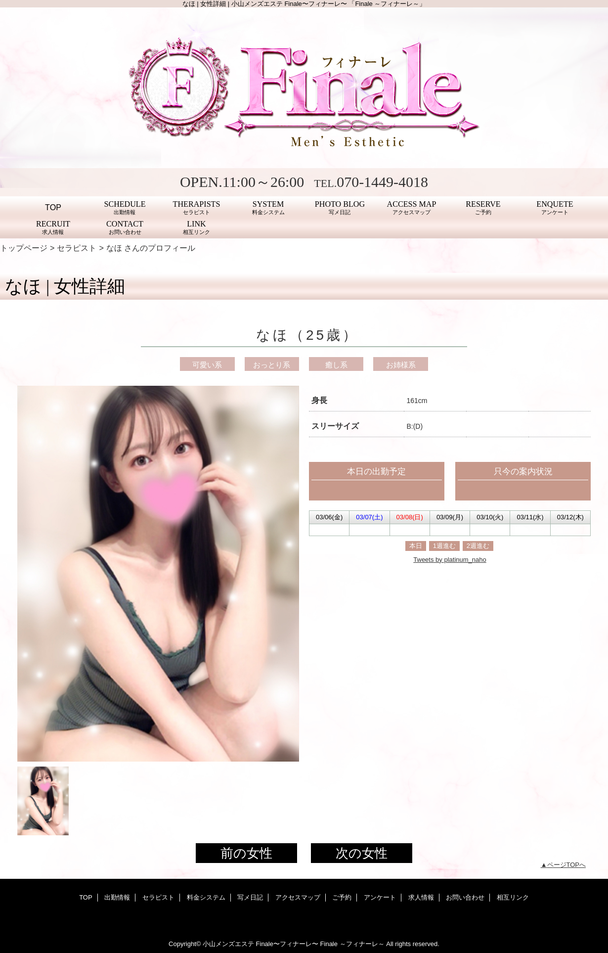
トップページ (23, 247)
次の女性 (362, 853)
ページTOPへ (566, 864)
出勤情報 (117, 897)
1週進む (444, 545)
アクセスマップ (297, 897)
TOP (53, 207)
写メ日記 (250, 897)
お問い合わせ (465, 897)
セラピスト (76, 247)
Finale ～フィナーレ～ (352, 944)
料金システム (206, 897)
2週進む (478, 545)
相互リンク (513, 897)
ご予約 (341, 897)
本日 (415, 545)
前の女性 (246, 853)
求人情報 (421, 897)
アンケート (380, 897)
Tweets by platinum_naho (449, 559)
